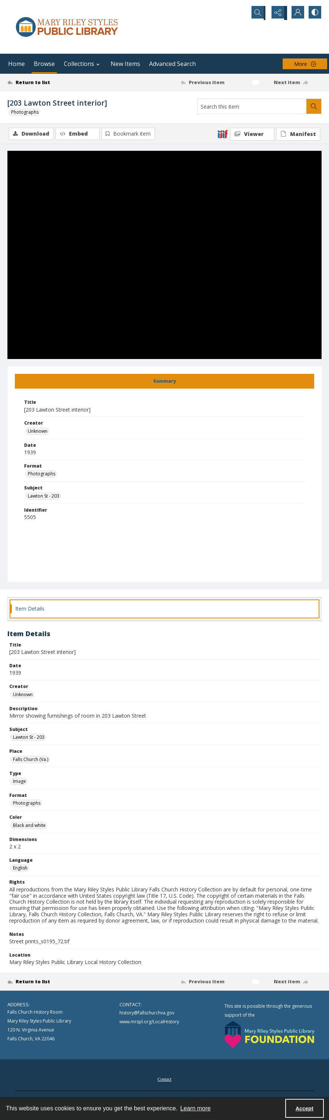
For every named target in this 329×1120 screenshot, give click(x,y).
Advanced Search (172, 64)
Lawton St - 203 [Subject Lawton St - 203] (43, 496)
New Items (125, 64)
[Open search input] (258, 13)
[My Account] (296, 13)
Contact (164, 1080)
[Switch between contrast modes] (314, 13)
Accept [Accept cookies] (304, 1108)
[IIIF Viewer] (252, 134)
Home (16, 64)
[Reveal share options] (277, 13)
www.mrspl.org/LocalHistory (149, 1022)
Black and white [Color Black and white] (29, 826)
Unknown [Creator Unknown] (37, 432)
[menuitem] (164, 1079)
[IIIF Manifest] (298, 134)
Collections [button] (83, 63)
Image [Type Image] (19, 782)
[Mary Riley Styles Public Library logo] (66, 27)
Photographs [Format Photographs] (41, 474)
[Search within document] (313, 106)
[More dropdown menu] (305, 64)
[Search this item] (252, 106)
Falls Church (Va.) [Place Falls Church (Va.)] (30, 760)
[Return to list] (49, 82)
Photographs (25, 112)
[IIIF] (222, 133)
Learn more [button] (195, 1108)
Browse (44, 64)
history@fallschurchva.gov (146, 1013)
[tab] (164, 382)
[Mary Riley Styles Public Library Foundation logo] (269, 1035)
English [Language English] (20, 868)
